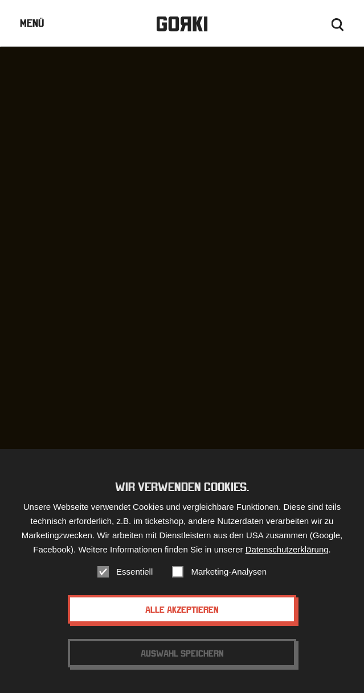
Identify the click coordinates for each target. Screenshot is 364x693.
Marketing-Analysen (229, 571)
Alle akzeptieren (182, 609)
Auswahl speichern (182, 653)
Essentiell (134, 571)
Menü (32, 23)
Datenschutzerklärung (287, 549)
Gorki (181, 24)
